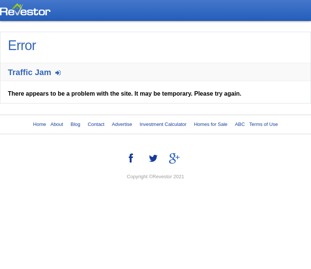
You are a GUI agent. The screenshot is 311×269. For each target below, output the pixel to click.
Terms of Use (263, 124)
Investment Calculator (163, 124)
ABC (240, 124)
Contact (96, 124)
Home (39, 124)
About (56, 124)
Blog (75, 124)
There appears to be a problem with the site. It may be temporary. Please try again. (124, 93)
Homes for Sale (211, 124)
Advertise (122, 124)
